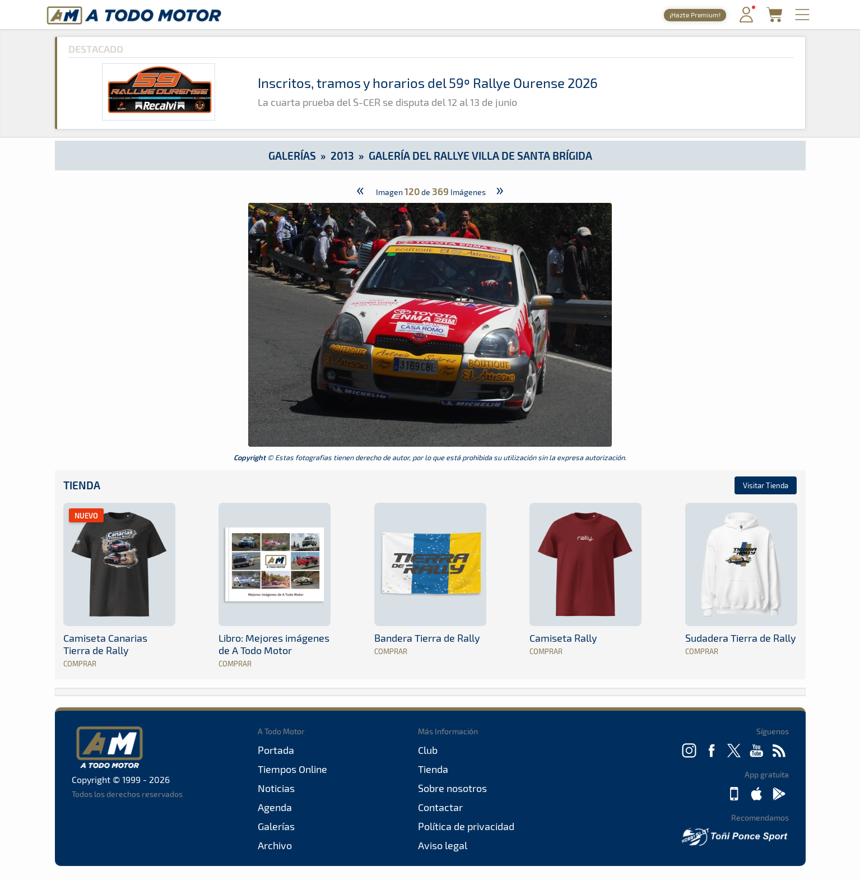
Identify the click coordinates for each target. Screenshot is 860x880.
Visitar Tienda (765, 485)
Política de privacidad (466, 826)
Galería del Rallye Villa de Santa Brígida (480, 155)
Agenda (275, 807)
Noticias (276, 788)
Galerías (292, 155)
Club (428, 750)
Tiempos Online (292, 769)
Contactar (440, 807)
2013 (342, 155)
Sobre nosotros (452, 788)
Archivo (275, 845)
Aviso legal (442, 845)
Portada (276, 750)
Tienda (81, 485)
